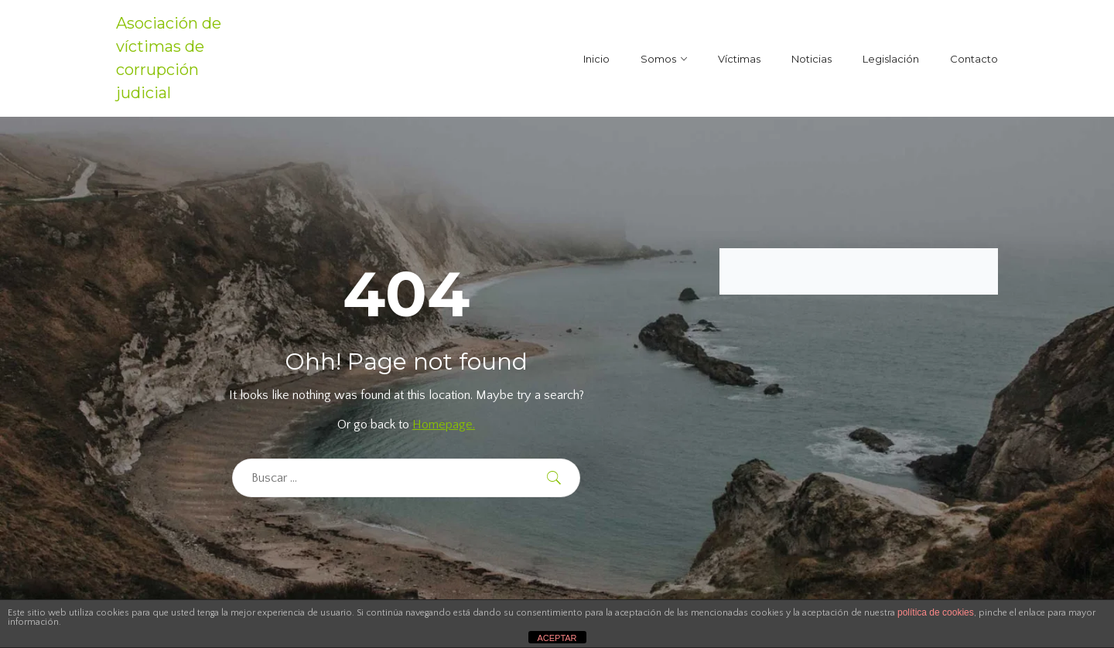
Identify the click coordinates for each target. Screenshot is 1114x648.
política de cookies (935, 612)
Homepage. (443, 424)
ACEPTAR (556, 638)
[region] (201, 536)
